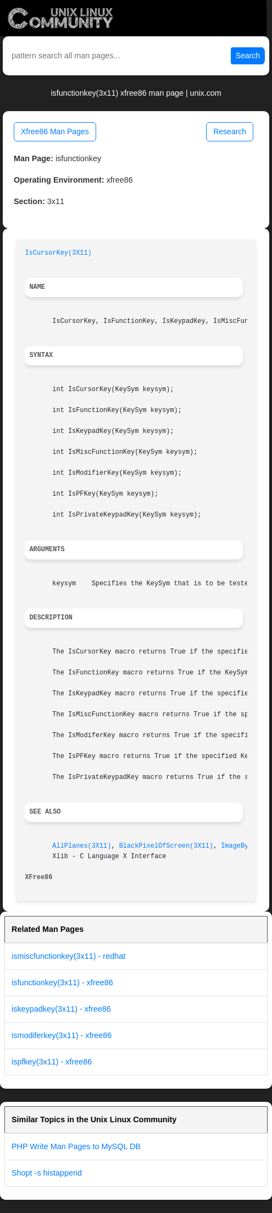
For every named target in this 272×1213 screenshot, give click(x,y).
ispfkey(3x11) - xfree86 (52, 1061)
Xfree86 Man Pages (55, 131)
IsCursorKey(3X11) (58, 253)
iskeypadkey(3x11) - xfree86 (61, 1009)
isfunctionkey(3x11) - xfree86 (62, 982)
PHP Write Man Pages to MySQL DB (76, 1146)
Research (229, 131)
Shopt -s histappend (47, 1172)
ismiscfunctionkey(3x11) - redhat (68, 956)
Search (248, 55)
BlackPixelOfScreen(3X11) (166, 846)
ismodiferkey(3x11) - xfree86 (62, 1035)
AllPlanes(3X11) (81, 846)
